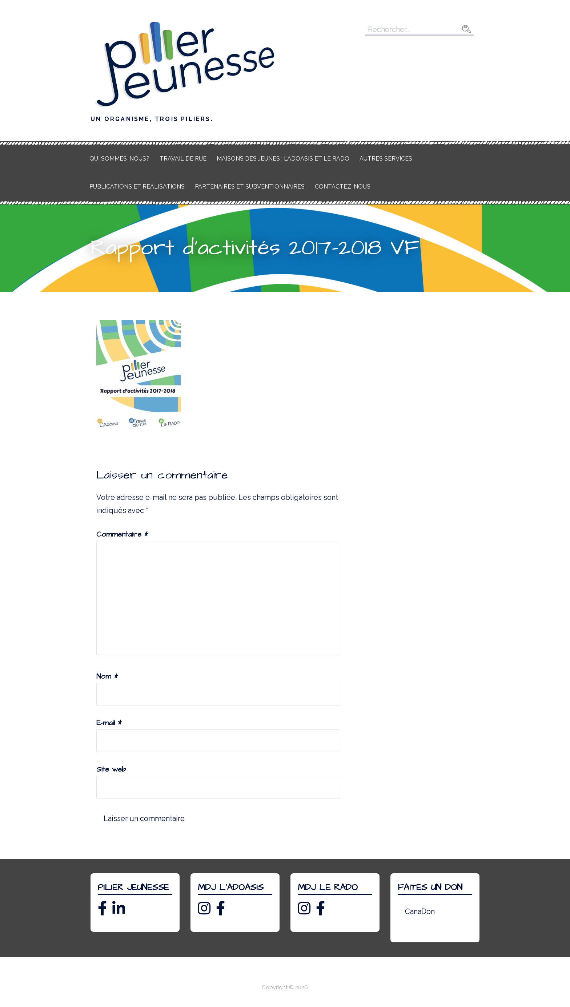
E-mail (109, 723)
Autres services (386, 158)
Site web (111, 769)
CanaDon (420, 911)
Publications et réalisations (137, 186)
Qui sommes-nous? (119, 158)
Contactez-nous (342, 186)
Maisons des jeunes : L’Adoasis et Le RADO (283, 158)
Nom (107, 676)
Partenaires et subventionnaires (250, 186)
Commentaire (122, 534)
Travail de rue (183, 158)
